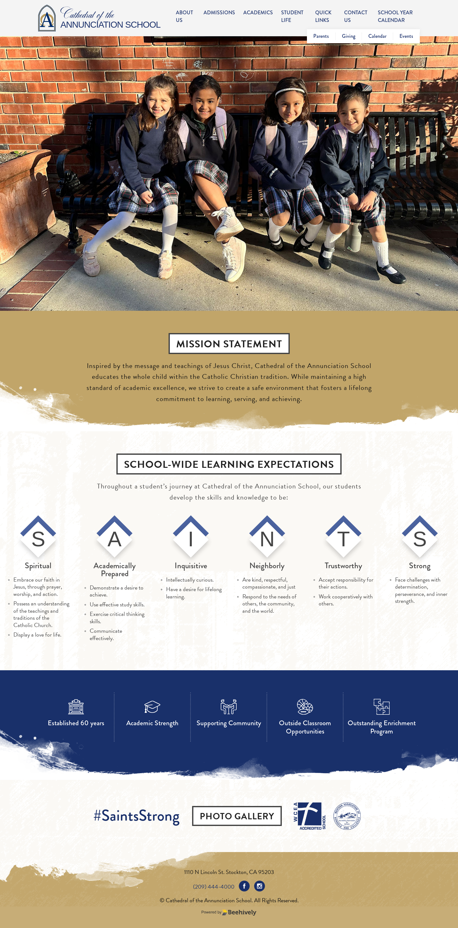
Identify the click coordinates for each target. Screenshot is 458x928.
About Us (184, 16)
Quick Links (323, 16)
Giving (348, 36)
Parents (321, 36)
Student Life (292, 16)
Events (406, 36)
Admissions (219, 12)
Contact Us (355, 16)
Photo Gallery (236, 816)
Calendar (377, 36)
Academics (258, 12)
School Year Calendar (395, 16)
